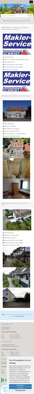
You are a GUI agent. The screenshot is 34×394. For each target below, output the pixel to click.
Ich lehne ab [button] (20, 387)
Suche (30, 16)
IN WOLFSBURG (5, 359)
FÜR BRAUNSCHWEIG (7, 324)
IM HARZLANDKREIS (6, 341)
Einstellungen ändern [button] (20, 390)
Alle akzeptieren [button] (20, 385)
